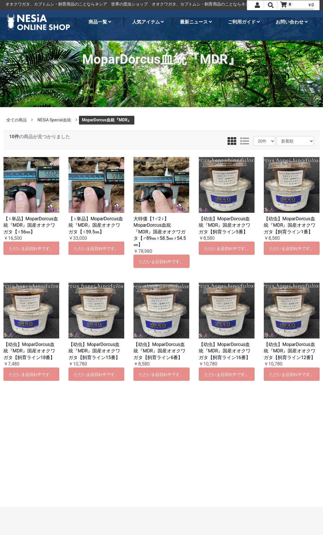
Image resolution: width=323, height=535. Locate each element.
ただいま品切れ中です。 (31, 248)
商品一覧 (100, 22)
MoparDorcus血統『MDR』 (106, 120)
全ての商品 (16, 120)
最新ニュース (196, 22)
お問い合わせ (292, 22)
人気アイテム (148, 22)
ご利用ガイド (244, 22)
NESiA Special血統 (54, 120)
